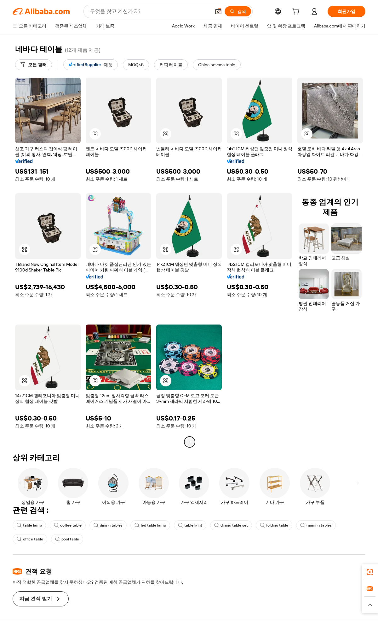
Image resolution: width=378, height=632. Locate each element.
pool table (67, 539)
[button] (218, 11)
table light (190, 525)
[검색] (238, 11)
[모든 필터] (33, 64)
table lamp (29, 525)
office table (30, 539)
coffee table (68, 525)
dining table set (231, 525)
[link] (370, 572)
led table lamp (150, 525)
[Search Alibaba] (149, 11)
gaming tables (316, 525)
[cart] (297, 12)
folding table (274, 525)
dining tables (108, 525)
